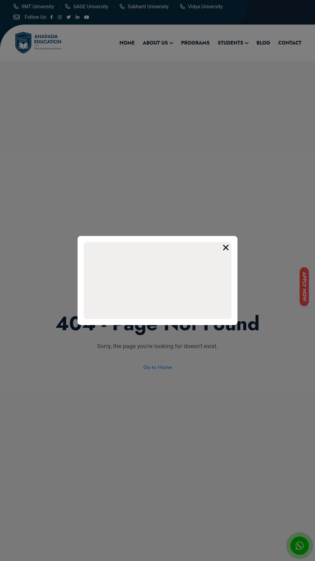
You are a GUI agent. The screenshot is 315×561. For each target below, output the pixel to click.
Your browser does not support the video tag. (157, 280)
